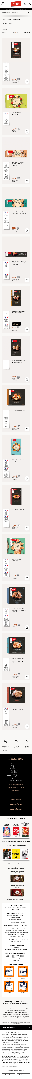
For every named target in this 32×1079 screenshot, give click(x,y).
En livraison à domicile (10, 907)
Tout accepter (23, 1075)
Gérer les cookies (16, 1057)
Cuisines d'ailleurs (12, 928)
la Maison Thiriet (16, 759)
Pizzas (23, 927)
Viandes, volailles (22, 930)
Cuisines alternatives (21, 938)
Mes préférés (9, 9)
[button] (25, 4)
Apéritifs (9, 19)
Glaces (22, 934)
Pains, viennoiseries (10, 938)
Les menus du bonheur (16, 941)
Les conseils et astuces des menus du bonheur (15, 949)
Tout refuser (8, 1075)
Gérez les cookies (9, 1012)
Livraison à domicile (15, 917)
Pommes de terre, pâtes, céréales (18, 932)
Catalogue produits (20, 1010)
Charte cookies (17, 1012)
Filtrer (13, 32)
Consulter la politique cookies (9, 1066)
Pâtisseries (20, 936)
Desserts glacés (12, 936)
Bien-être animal (7, 1014)
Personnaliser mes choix (16, 1071)
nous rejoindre (16, 809)
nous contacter (16, 804)
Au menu (16, 947)
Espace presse (25, 1014)
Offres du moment (8, 925)
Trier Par (4, 32)
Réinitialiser (27, 32)
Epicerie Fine (8, 939)
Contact (5, 1016)
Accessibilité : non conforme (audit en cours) (18, 1016)
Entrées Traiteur (23, 925)
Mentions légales (11, 1010)
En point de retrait (21, 907)
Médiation (24, 1012)
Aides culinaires (12, 934)
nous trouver (16, 799)
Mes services (22, 9)
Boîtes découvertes (16, 939)
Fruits (18, 934)
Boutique (24, 939)
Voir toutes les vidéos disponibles (15, 899)
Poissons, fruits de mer (11, 930)
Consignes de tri (16, 1014)
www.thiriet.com (6, 1034)
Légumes (7, 932)
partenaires (17, 1034)
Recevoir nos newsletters (23, 841)
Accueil (3, 19)
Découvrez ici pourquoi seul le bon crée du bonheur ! (16, 780)
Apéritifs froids (16, 19)
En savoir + (16, 960)
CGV (27, 1008)
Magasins (9, 915)
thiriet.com (16, 1007)
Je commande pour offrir (15, 919)
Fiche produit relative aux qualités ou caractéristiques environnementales (16, 1018)
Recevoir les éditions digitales (9, 841)
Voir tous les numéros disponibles (15, 863)
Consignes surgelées (18, 915)
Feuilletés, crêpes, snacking (13, 927)
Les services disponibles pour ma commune (14, 1008)
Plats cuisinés (20, 928)
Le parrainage (15, 909)
